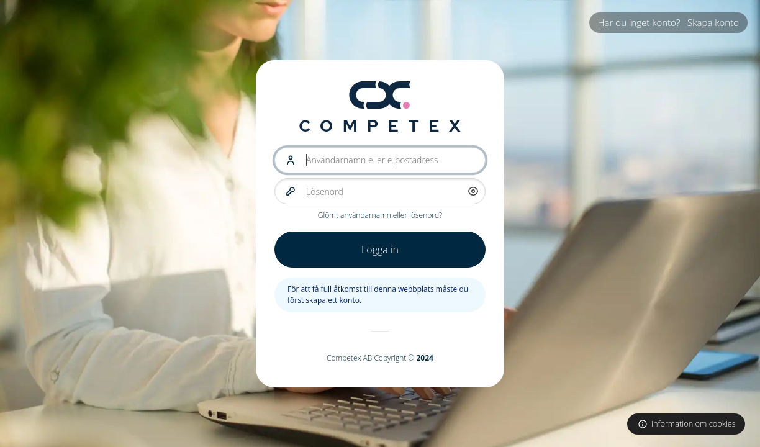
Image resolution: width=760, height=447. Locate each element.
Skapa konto (713, 22)
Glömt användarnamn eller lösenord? (380, 215)
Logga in (380, 249)
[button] (473, 191)
